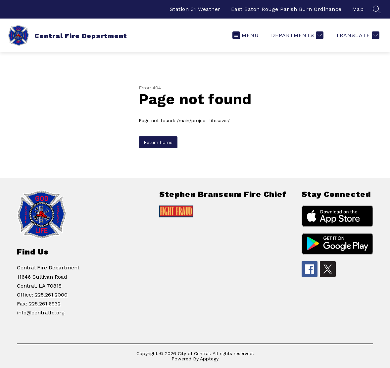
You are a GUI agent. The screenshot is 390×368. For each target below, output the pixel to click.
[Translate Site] (356, 35)
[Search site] (377, 9)
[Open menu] (245, 35)
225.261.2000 (51, 295)
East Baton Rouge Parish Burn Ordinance (286, 9)
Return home (158, 142)
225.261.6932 (45, 303)
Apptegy (209, 358)
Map (358, 9)
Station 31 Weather (195, 9)
